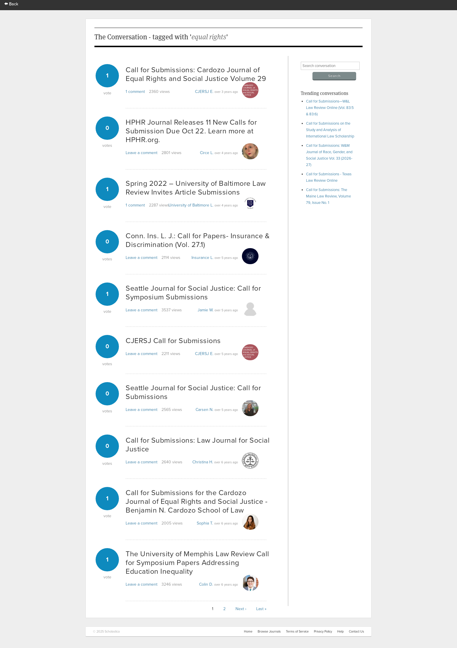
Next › (240, 608)
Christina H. (202, 462)
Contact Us (356, 631)
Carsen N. (204, 409)
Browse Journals (269, 631)
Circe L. (206, 152)
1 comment (135, 91)
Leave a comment (141, 152)
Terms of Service (297, 631)
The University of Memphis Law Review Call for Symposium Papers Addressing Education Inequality (197, 563)
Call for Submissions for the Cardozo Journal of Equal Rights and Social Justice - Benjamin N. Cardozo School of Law (197, 501)
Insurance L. (202, 257)
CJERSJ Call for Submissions (173, 340)
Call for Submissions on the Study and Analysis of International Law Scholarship (330, 130)
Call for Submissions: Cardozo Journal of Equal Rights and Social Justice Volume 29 (196, 74)
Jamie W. (205, 310)
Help (340, 631)
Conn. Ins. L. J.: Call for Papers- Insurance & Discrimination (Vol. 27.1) (198, 240)
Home (248, 631)
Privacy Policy (323, 631)
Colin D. (206, 584)
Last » (261, 608)
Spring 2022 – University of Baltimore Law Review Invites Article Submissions (196, 188)
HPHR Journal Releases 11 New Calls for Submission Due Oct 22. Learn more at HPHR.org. (191, 131)
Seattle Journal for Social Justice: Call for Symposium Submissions (193, 292)
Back (11, 3)
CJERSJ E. (204, 91)
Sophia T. (205, 523)
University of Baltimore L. (190, 205)
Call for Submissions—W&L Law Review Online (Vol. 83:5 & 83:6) (330, 107)
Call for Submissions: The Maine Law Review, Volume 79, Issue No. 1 (328, 196)
